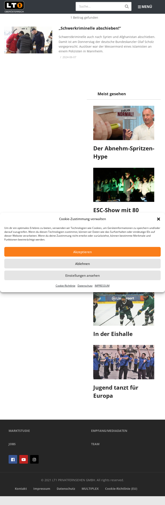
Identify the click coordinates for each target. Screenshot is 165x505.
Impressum (41, 498)
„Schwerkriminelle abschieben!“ (90, 28)
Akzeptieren (82, 252)
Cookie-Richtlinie (65, 285)
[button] (158, 219)
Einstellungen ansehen (82, 275)
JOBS (12, 453)
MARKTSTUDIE (19, 439)
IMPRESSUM (102, 285)
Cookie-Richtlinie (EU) (121, 498)
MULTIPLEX (90, 498)
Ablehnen (82, 264)
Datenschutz (85, 285)
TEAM (95, 453)
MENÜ (145, 6)
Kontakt (21, 498)
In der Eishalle (113, 334)
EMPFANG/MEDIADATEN (109, 439)
